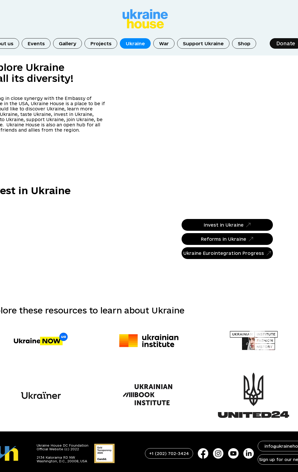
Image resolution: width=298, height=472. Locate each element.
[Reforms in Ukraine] (227, 239)
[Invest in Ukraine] (227, 225)
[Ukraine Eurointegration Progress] (227, 253)
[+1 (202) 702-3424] (169, 453)
